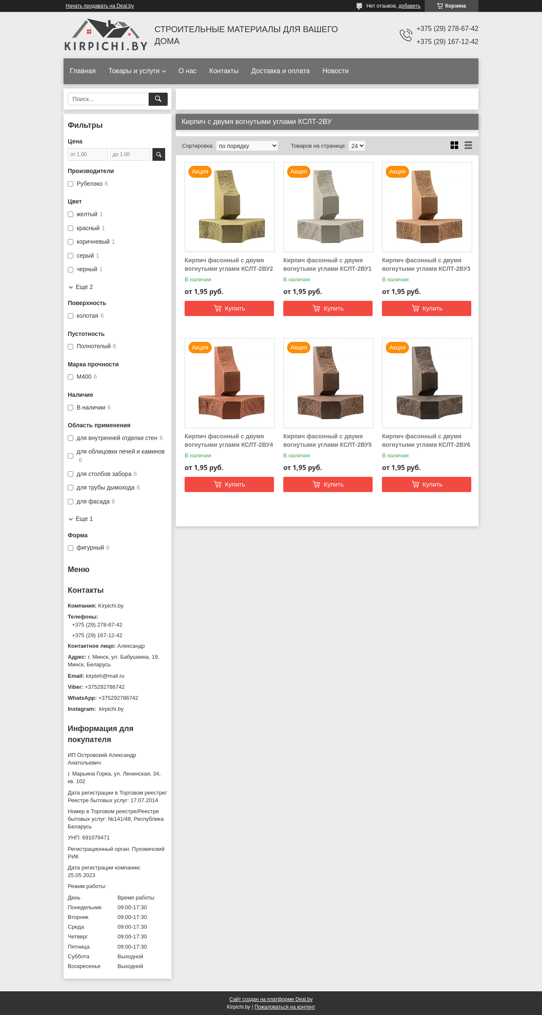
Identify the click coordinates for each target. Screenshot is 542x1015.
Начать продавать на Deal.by (100, 6)
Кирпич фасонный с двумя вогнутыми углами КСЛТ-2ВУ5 (327, 440)
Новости (335, 70)
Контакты (223, 70)
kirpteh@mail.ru (105, 676)
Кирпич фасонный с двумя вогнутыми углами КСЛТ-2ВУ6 (426, 440)
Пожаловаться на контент (284, 1007)
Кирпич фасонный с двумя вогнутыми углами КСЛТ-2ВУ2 (229, 264)
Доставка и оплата (280, 70)
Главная (83, 70)
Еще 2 (84, 286)
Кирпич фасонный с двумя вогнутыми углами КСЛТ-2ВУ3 (426, 264)
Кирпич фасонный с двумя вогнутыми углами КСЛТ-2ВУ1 (327, 264)
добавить (409, 6)
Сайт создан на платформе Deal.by (271, 999)
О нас (188, 70)
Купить (235, 308)
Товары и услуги (134, 70)
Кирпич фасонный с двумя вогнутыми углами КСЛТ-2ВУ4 (229, 440)
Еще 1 (84, 518)
